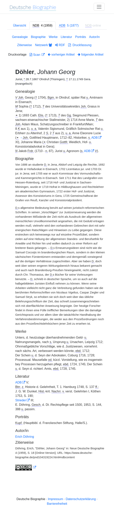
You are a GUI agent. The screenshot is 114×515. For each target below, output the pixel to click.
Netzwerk (43, 45)
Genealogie (20, 37)
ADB (94, 137)
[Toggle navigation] (99, 7)
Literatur (66, 37)
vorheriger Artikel (61, 54)
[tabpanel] (57, 253)
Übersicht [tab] (19, 25)
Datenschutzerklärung (81, 499)
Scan (35, 54)
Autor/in (94, 37)
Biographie (38, 37)
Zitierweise (24, 45)
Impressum (55, 499)
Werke (53, 37)
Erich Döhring (24, 436)
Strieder (20, 400)
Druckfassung (80, 45)
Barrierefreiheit (57, 503)
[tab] (42, 25)
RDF (60, 45)
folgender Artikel (90, 54)
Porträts (80, 37)
